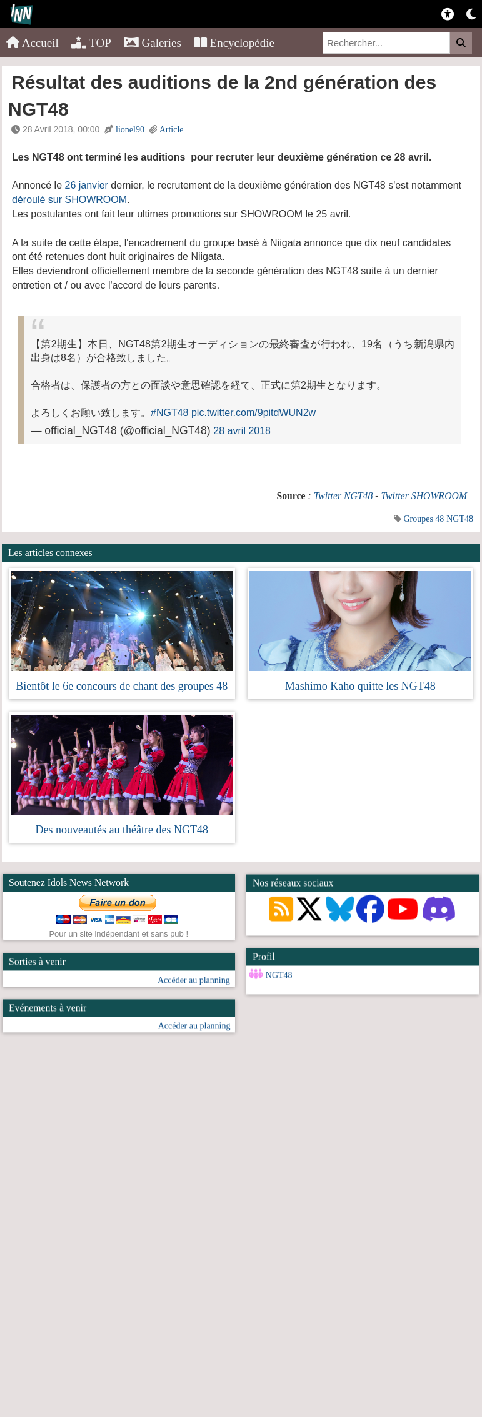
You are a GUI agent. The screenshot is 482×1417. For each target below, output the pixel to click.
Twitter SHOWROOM (424, 495)
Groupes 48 (423, 519)
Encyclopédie (234, 42)
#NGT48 (169, 412)
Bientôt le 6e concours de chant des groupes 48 (122, 686)
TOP (91, 42)
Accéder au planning (194, 996)
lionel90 (130, 129)
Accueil (32, 42)
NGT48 (459, 519)
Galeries (152, 42)
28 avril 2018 (242, 430)
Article (171, 129)
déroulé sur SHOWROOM (69, 199)
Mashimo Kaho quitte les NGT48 (360, 686)
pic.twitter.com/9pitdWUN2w (253, 412)
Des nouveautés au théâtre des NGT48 (122, 829)
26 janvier (86, 185)
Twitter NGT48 (343, 495)
